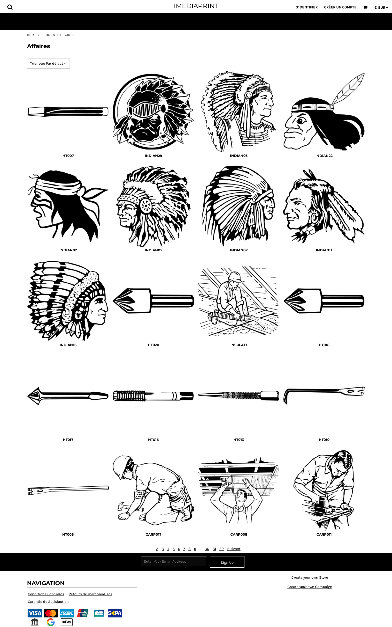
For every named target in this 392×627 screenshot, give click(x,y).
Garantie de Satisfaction (48, 601)
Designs (48, 35)
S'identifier (307, 7)
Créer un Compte (340, 7)
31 (214, 549)
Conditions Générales (46, 594)
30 (207, 549)
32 (221, 549)
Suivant (233, 549)
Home (31, 35)
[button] (10, 7)
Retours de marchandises (90, 594)
